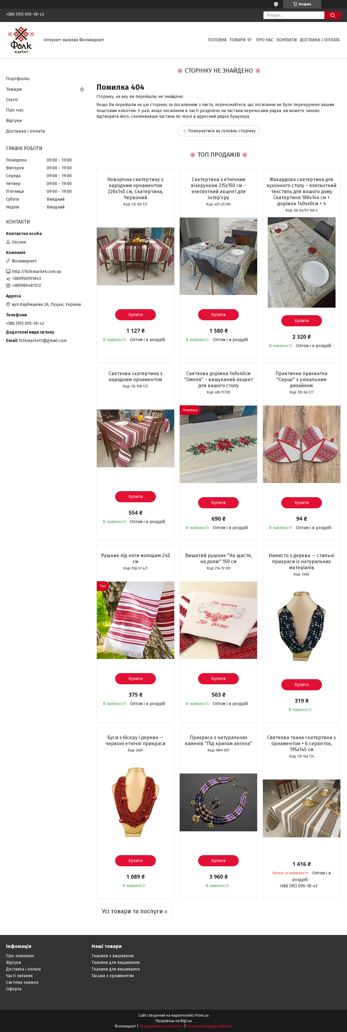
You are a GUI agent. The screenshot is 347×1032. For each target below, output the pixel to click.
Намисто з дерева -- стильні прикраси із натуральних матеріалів (301, 561)
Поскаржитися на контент (161, 1026)
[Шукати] (332, 15)
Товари (238, 39)
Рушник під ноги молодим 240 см (135, 558)
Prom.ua (202, 1015)
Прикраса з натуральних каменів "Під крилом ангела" (218, 740)
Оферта (13, 989)
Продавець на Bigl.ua (174, 1021)
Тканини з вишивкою (113, 955)
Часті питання (19, 975)
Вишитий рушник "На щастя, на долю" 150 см (218, 558)
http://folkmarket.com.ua (36, 271)
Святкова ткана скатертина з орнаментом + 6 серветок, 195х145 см (301, 743)
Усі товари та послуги (132, 911)
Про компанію (20, 955)
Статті (12, 99)
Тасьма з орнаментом (113, 975)
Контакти (286, 39)
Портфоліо (18, 78)
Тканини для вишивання (116, 962)
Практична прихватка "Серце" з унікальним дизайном (301, 379)
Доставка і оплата (319, 39)
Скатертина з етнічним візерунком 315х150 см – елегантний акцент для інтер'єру (218, 188)
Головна (217, 39)
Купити (135, 314)
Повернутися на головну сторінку (222, 130)
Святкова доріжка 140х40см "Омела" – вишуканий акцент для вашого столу (218, 379)
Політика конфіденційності (209, 1026)
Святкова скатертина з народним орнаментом (135, 376)
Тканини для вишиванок (116, 969)
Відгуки (14, 120)
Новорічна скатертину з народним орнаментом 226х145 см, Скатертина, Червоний (135, 188)
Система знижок (22, 982)
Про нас (264, 39)
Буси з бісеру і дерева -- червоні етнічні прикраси (136, 740)
